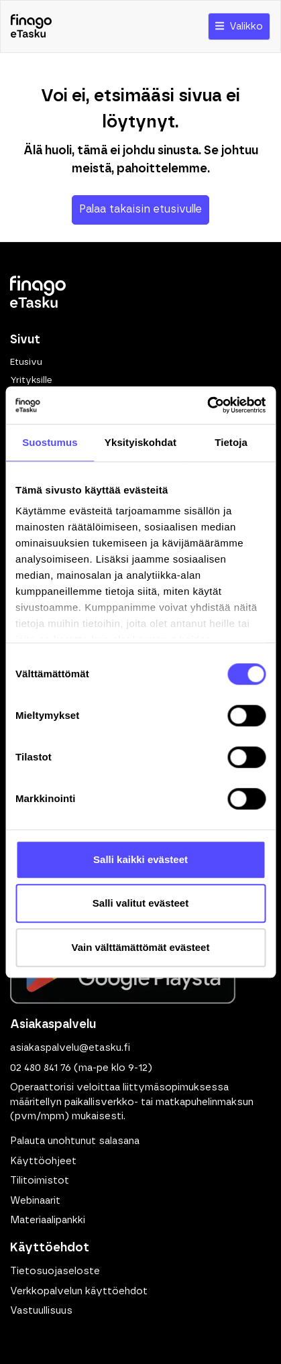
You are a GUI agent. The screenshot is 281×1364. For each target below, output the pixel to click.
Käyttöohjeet (43, 1161)
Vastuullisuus (41, 1311)
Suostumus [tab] (50, 442)
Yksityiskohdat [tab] (140, 442)
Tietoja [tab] (231, 442)
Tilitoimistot (39, 1181)
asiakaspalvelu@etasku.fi (70, 1048)
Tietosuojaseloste (55, 1271)
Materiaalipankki (47, 1220)
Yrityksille (31, 380)
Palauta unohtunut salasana (74, 1141)
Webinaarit (35, 1201)
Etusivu (26, 362)
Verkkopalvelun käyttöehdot (79, 1291)
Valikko (239, 26)
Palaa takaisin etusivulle (140, 209)
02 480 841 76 (40, 1068)
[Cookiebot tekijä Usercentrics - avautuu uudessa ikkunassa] (207, 405)
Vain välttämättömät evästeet (141, 947)
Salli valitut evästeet (140, 903)
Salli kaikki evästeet (140, 859)
